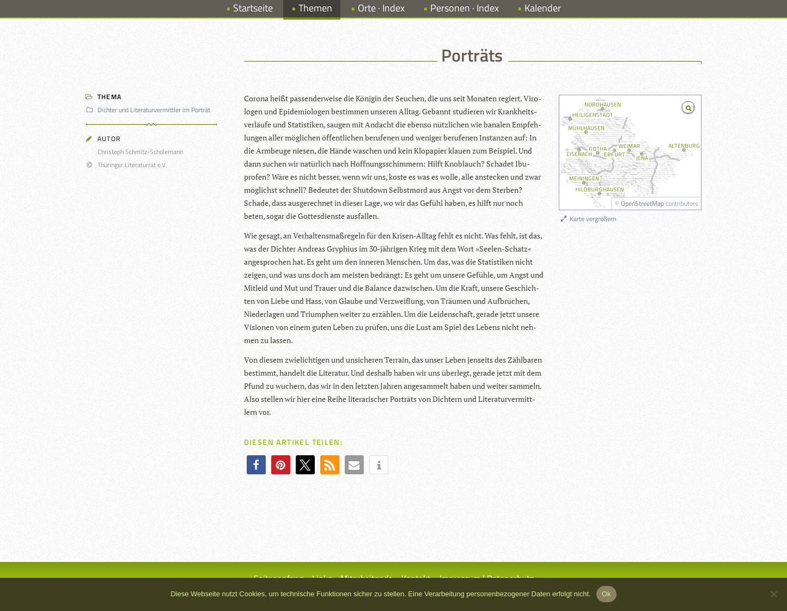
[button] (256, 464)
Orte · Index (381, 8)
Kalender (542, 8)
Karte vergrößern (588, 218)
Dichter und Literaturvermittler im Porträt (149, 110)
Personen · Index (464, 8)
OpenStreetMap (642, 203)
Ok (606, 594)
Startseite (253, 8)
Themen (315, 8)
